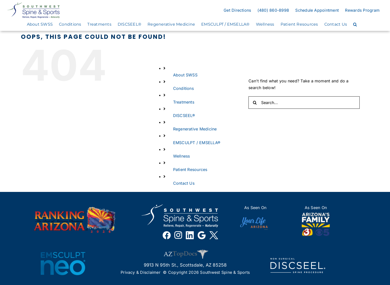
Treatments (183, 102)
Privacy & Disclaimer (140, 272)
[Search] (254, 102)
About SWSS (185, 74)
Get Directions (237, 10)
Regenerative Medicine (195, 128)
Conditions (183, 88)
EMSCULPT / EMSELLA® (197, 142)
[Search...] (304, 102)
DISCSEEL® (184, 115)
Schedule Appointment (317, 10)
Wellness (181, 156)
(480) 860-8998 (273, 10)
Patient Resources (190, 169)
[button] (355, 24)
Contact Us (184, 183)
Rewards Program (362, 10)
